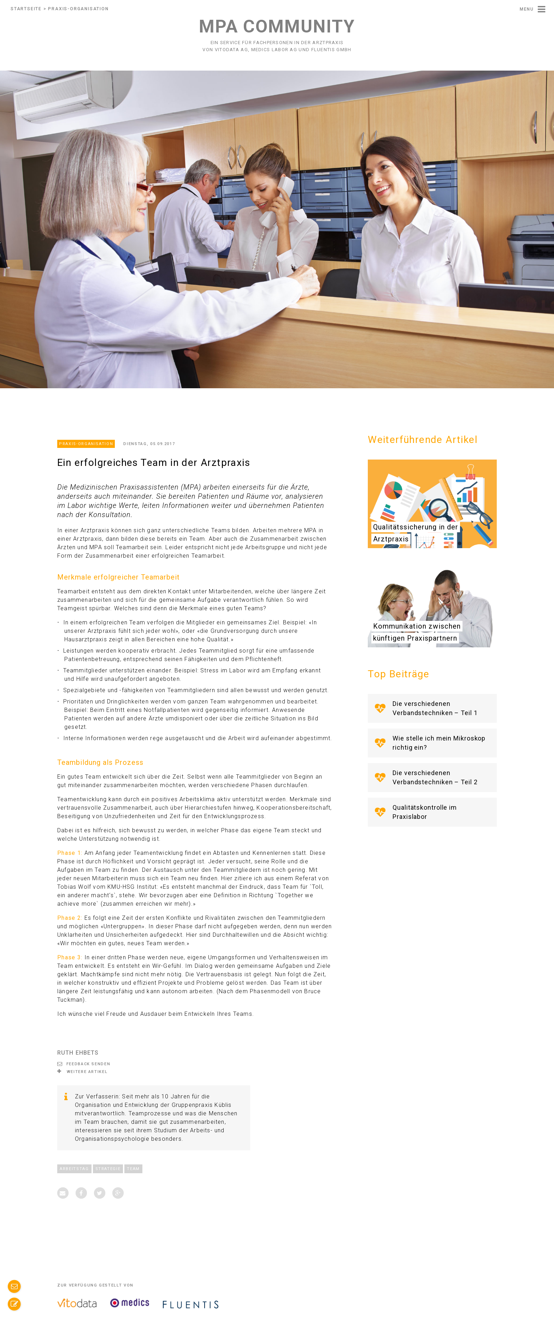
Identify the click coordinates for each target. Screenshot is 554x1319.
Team (133, 1169)
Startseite (26, 8)
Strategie (108, 1169)
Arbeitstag (74, 1169)
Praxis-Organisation (78, 8)
